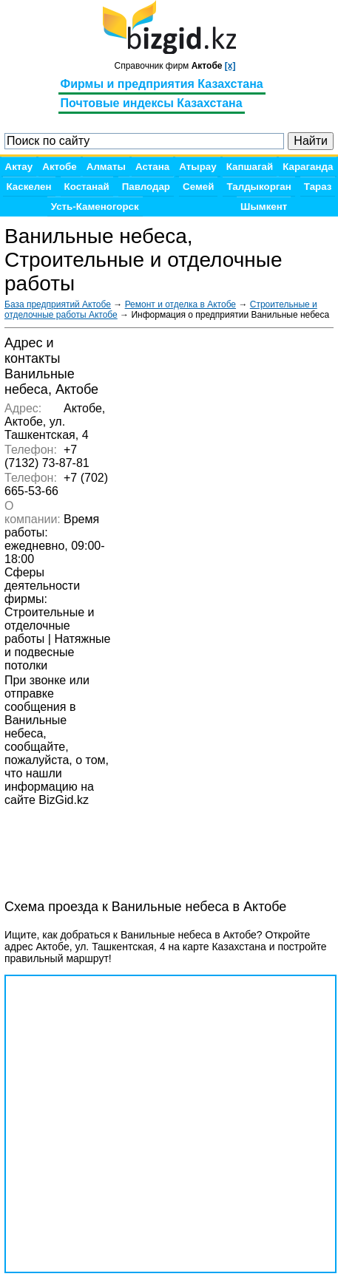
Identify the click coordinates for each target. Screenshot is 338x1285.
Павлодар (146, 186)
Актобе (59, 166)
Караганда (308, 166)
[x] (230, 66)
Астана (152, 166)
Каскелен (29, 186)
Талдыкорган (258, 186)
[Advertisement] (122, 845)
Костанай (86, 186)
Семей (198, 186)
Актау (19, 166)
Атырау (197, 166)
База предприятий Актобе (57, 304)
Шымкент (263, 206)
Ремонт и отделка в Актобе (180, 304)
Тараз (318, 186)
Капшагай (249, 166)
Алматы (106, 166)
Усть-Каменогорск (95, 206)
